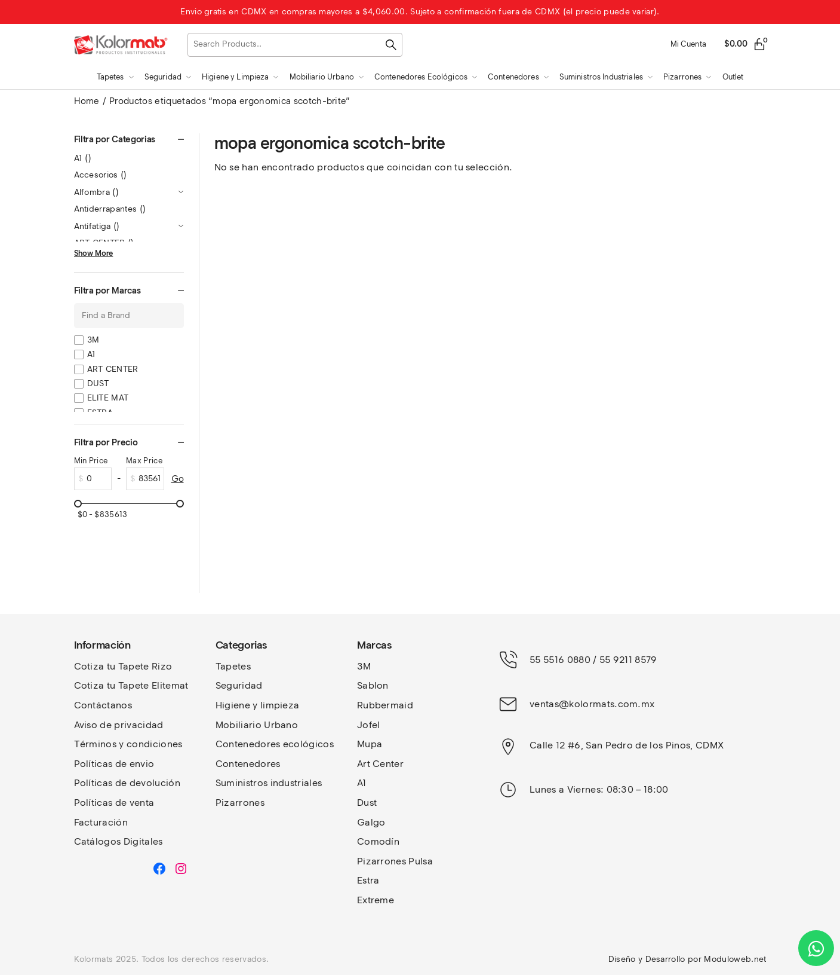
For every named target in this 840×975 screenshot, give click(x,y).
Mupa (369, 744)
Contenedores (248, 763)
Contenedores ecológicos (275, 744)
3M (93, 340)
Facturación (101, 822)
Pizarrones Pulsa (395, 861)
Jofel (368, 725)
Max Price (144, 460)
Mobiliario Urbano (257, 725)
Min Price (91, 460)
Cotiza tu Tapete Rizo (123, 666)
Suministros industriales (269, 782)
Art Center (380, 763)
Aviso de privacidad (119, 725)
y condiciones (150, 744)
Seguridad (239, 685)
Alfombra (96, 192)
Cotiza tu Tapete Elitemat (131, 685)
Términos (96, 744)
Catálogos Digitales (118, 841)
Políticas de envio (114, 763)
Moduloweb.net (735, 959)
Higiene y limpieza (258, 705)
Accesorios (100, 175)
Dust (367, 802)
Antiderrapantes (110, 209)
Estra (368, 880)
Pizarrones (240, 802)
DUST (98, 383)
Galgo (371, 822)
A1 (83, 158)
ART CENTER (113, 369)
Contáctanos (103, 705)
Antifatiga (97, 226)
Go (177, 478)
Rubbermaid (385, 705)
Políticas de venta (114, 802)
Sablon (373, 685)
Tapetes (233, 666)
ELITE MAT (108, 398)
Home (87, 101)
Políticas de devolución (127, 782)
